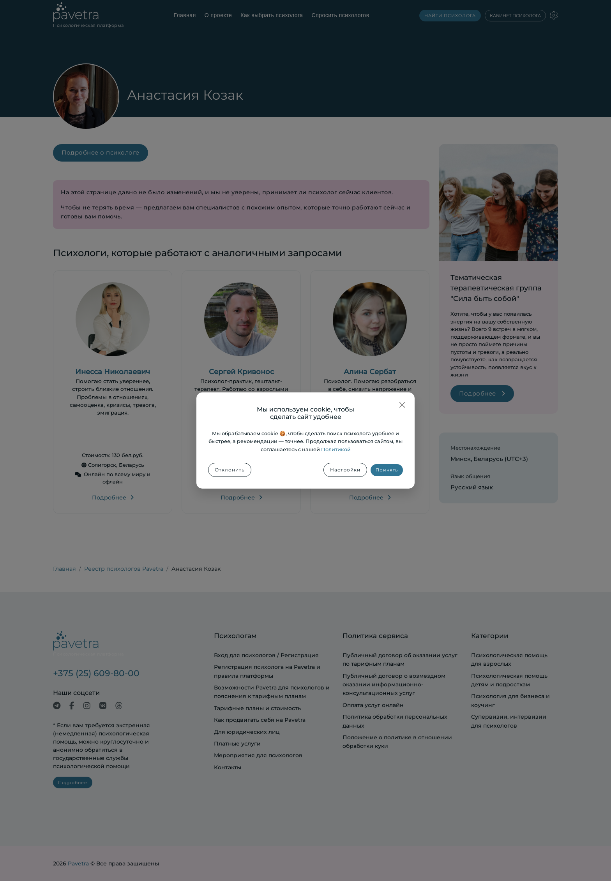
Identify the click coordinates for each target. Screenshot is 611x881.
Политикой (336, 449)
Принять (387, 470)
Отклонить (230, 470)
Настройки (345, 470)
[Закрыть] (402, 404)
